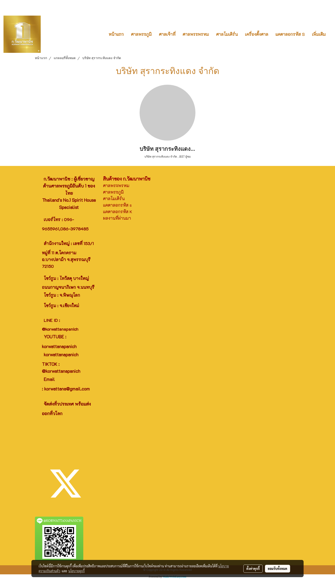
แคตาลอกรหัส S (290, 34)
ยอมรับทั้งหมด (277, 568)
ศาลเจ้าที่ (167, 34)
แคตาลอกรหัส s (117, 205)
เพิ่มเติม (319, 34)
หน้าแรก (116, 34)
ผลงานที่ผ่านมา (117, 218)
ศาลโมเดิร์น (227, 34)
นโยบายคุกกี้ (76, 571)
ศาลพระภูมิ (141, 34)
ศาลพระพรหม (196, 34)
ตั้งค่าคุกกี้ (253, 568)
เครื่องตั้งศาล (256, 34)
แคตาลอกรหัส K (117, 211)
